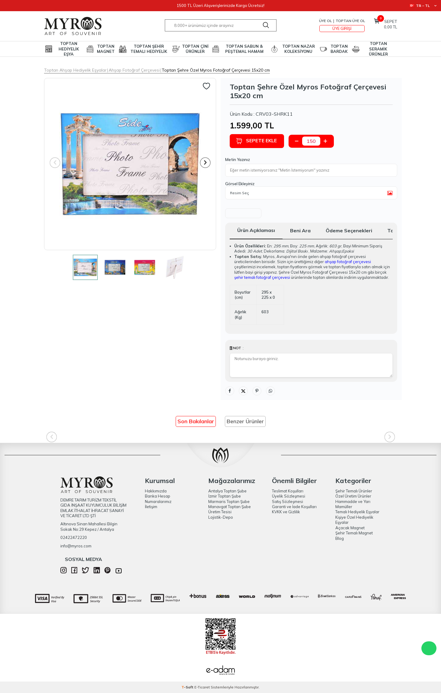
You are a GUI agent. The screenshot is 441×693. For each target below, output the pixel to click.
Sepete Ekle (256, 140)
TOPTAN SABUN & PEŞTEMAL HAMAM (244, 49)
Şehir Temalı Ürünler (353, 490)
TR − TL (423, 5)
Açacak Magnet (350, 527)
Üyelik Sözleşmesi (288, 496)
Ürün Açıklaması (256, 230)
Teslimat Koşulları (287, 490)
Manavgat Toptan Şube (229, 506)
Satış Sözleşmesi (287, 501)
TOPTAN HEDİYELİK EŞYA (69, 48)
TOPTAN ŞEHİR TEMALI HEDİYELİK (148, 49)
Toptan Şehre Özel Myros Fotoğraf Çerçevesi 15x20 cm (216, 70)
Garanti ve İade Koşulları (294, 506)
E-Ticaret (202, 687)
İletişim (151, 506)
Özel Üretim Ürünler (353, 496)
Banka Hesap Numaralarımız (158, 499)
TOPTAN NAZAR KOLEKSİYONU (298, 49)
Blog (339, 538)
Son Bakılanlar (195, 421)
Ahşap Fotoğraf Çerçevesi (134, 70)
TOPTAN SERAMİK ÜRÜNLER (378, 48)
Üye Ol (325, 20)
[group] (130, 164)
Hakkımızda (156, 490)
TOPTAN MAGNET (106, 49)
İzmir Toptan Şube (224, 496)
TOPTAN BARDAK (339, 49)
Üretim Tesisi (220, 511)
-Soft (187, 687)
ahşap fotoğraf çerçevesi (348, 261)
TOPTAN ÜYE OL (350, 20)
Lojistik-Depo (220, 517)
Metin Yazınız (237, 159)
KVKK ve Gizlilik (286, 511)
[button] (205, 162)
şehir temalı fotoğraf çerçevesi (262, 277)
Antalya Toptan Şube (227, 490)
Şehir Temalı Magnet (354, 532)
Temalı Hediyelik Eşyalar (357, 511)
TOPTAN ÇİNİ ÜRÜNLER (195, 49)
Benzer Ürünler (245, 421)
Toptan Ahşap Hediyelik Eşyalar (75, 70)
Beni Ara (300, 230)
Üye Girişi (341, 28)
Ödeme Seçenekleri (349, 230)
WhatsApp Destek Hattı (428, 648)
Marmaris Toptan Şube (229, 501)
